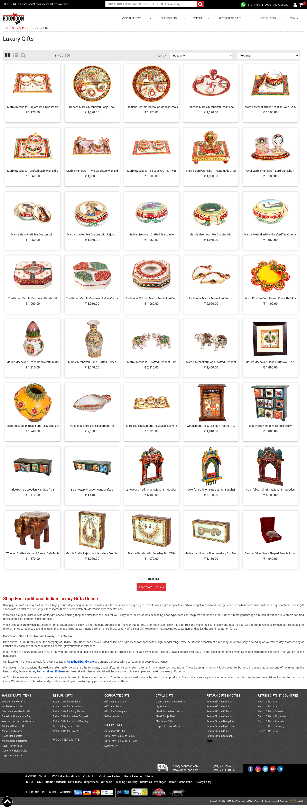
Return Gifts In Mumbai (219, 701)
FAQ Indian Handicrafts (66, 776)
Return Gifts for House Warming (70, 721)
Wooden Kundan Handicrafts (18, 721)
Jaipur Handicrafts (12, 755)
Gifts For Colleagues (115, 711)
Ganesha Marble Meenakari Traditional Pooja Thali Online (211, 107)
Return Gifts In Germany (271, 726)
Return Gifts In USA (268, 701)
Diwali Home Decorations (169, 711)
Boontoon (284, 801)
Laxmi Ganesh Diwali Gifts (170, 701)
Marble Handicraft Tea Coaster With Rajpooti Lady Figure (32, 234)
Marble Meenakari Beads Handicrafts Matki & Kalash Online (32, 362)
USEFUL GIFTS (267, 18)
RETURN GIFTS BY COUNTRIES (278, 695)
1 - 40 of (62, 55)
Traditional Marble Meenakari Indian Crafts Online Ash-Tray (92, 298)
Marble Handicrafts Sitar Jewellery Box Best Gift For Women (210, 553)
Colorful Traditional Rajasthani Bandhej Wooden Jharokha (211, 490)
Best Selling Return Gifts (66, 726)
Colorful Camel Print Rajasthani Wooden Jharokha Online (270, 490)
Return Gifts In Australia (271, 721)
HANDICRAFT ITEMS (129, 18)
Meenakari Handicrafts (14, 740)
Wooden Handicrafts (13, 701)
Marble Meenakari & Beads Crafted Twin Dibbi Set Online (151, 171)
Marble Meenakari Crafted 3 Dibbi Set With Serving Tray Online (151, 426)
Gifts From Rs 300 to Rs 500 (119, 735)
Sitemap (150, 776)
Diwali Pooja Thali (165, 716)
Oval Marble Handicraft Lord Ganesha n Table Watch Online (270, 171)
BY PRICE (197, 18)
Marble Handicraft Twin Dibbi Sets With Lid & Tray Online (92, 171)
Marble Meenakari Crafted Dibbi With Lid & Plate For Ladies (270, 107)
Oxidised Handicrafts (13, 726)
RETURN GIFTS (168, 18)
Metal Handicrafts (12, 731)
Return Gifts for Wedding (66, 701)
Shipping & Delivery (126, 781)
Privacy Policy (203, 781)
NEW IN (294, 18)
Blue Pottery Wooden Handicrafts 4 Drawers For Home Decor (32, 490)
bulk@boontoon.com (186, 766)
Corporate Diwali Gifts (167, 726)
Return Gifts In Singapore (272, 716)
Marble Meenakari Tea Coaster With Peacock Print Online (211, 234)
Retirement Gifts (113, 716)
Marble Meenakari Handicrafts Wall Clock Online (270, 362)
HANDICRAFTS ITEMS (16, 695)
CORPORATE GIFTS (116, 695)
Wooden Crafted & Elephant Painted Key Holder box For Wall (211, 426)
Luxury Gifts (111, 745)
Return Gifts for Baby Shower (69, 711)
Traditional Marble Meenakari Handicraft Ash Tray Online (32, 298)
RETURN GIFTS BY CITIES (223, 695)
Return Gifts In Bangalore (220, 721)
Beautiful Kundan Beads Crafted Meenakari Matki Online (32, 426)
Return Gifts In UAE (268, 731)
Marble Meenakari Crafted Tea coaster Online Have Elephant (151, 234)
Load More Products (151, 587)
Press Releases (133, 776)
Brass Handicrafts (12, 735)
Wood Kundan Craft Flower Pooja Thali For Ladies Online (270, 298)
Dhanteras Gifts (164, 721)
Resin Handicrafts (12, 745)
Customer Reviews (110, 776)
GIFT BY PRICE (114, 725)
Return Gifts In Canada (270, 711)
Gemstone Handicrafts (14, 750)
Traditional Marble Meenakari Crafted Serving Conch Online (211, 298)
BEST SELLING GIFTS (230, 18)
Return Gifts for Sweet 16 (67, 731)
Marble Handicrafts (12, 706)
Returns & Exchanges (153, 781)
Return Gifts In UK (268, 706)
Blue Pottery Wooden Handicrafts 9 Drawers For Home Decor (270, 426)
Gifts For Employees (115, 701)
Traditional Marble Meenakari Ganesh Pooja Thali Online (151, 107)
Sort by (161, 55)
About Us (44, 776)
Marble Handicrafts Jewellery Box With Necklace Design (151, 553)
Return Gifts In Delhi (218, 706)
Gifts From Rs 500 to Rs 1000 (120, 740)
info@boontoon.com (185, 770)
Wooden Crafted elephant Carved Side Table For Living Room (32, 553)
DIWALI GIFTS (164, 695)
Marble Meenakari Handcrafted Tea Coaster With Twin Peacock (270, 234)
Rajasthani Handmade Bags (17, 716)
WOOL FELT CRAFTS (66, 740)
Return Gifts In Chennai (219, 716)
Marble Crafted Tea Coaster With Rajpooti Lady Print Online (92, 234)
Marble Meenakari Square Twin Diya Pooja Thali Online (32, 107)
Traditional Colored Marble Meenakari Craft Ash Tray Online (152, 298)
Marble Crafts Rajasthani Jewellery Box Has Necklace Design (92, 553)
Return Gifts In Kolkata (219, 711)
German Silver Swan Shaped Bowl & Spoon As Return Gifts (270, 553)
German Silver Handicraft (16, 711)
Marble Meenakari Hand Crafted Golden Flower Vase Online (92, 362)
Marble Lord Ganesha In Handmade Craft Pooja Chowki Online (211, 171)
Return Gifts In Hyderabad (221, 726)
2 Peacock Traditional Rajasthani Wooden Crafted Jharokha (151, 490)
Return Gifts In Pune (218, 731)
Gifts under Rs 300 (114, 731)
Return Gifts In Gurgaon (220, 735)
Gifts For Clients (113, 706)
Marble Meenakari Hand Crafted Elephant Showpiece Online (211, 362)
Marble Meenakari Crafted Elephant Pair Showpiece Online (151, 362)
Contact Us (90, 776)
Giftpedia (106, 781)
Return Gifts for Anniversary (68, 706)
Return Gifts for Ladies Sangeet (70, 716)
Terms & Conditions (180, 781)
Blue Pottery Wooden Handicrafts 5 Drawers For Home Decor (92, 490)
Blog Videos (91, 781)
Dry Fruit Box (162, 706)
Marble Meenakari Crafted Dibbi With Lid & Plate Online (32, 171)
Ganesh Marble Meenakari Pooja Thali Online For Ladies (92, 107)
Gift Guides (75, 781)
